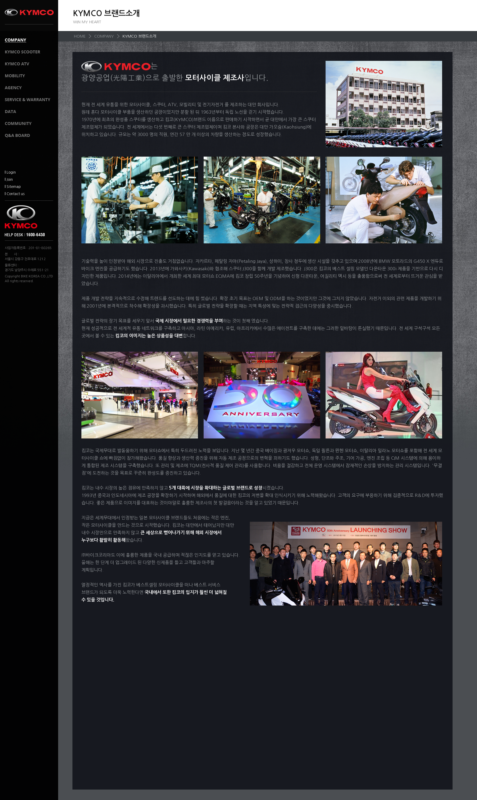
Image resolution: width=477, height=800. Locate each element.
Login (10, 172)
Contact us (14, 194)
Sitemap (13, 187)
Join (9, 179)
